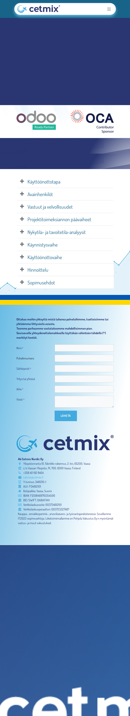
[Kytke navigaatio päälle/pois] (109, 9)
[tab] (65, 181)
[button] (66, 416)
